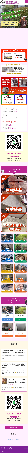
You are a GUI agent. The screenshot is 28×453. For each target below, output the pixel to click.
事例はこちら (20, 335)
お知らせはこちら (13, 427)
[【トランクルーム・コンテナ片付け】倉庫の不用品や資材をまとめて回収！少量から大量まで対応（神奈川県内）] (4, 381)
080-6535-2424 (14, 153)
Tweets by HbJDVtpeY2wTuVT (14, 439)
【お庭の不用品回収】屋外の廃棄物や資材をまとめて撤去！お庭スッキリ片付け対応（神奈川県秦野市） (13, 366)
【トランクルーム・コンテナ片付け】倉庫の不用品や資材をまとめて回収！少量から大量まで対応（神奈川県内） (17, 381)
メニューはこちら (7, 319)
